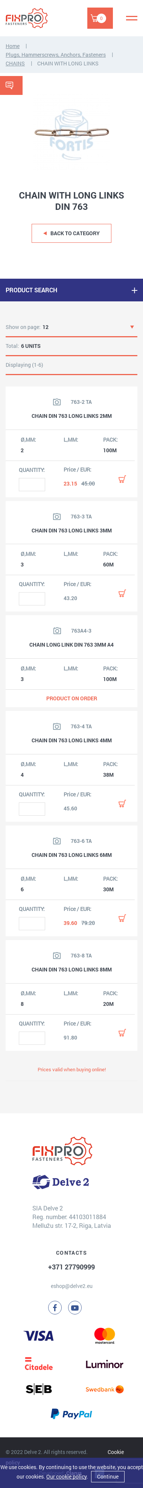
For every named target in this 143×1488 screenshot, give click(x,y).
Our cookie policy (66, 1476)
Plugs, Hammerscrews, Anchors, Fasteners (56, 54)
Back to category (75, 233)
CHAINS (15, 63)
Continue (108, 1476)
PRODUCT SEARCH (31, 290)
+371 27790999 (71, 1266)
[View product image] (56, 402)
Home (13, 46)
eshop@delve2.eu (72, 1285)
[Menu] (131, 18)
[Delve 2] (32, 18)
